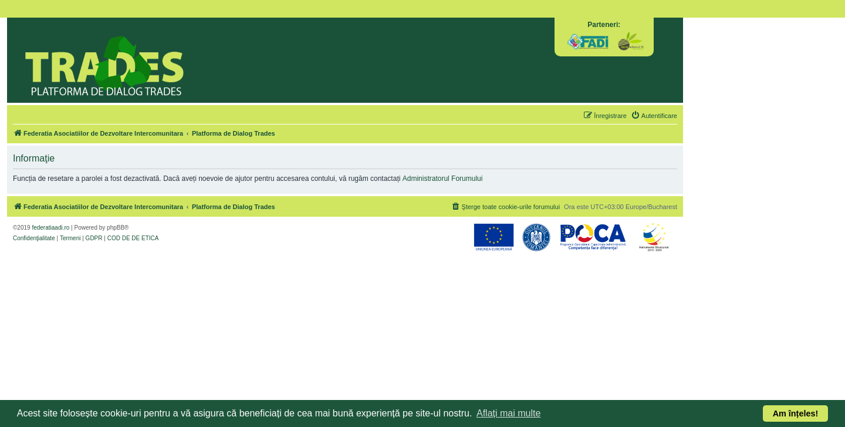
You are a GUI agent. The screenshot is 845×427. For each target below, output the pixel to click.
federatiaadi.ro (50, 227)
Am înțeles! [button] (796, 413)
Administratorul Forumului (443, 178)
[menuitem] (654, 116)
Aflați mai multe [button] (508, 413)
